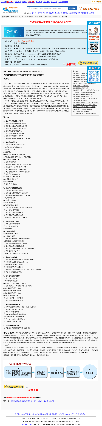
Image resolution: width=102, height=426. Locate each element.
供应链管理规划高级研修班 (80, 88)
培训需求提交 (63, 2)
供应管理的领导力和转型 (80, 100)
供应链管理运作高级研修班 (80, 79)
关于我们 (18, 414)
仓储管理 (91, 13)
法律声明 (25, 414)
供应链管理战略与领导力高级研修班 (83, 94)
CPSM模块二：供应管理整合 (81, 86)
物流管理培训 (38, 17)
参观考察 (33, 13)
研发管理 (45, 13)
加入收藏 (67, 414)
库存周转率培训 (49, 401)
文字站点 (61, 414)
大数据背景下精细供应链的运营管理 (83, 75)
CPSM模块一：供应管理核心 (81, 81)
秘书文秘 (64, 13)
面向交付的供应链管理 (79, 77)
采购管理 (52, 13)
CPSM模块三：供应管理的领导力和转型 (84, 92)
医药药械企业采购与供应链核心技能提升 (84, 107)
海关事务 (58, 13)
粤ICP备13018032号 (28, 424)
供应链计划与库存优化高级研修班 (82, 109)
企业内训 (18, 2)
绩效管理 (85, 13)
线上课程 (54, 2)
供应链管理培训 (29, 17)
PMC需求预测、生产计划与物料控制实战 (84, 113)
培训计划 (46, 2)
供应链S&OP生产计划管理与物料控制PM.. (84, 84)
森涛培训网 (14, 17)
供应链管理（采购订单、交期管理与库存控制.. (86, 90)
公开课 (3, 2)
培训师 (24, 2)
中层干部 (39, 13)
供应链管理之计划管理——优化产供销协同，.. (86, 98)
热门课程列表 (39, 414)
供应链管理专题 (16, 401)
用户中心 (74, 414)
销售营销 (79, 13)
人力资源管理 (71, 13)
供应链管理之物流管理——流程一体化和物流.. (86, 103)
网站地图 (55, 414)
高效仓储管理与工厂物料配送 (81, 111)
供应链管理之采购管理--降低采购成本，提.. (85, 73)
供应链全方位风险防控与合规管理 (82, 96)
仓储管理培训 (47, 17)
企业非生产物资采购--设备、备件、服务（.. (85, 105)
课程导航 (39, 2)
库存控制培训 (56, 17)
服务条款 (32, 414)
